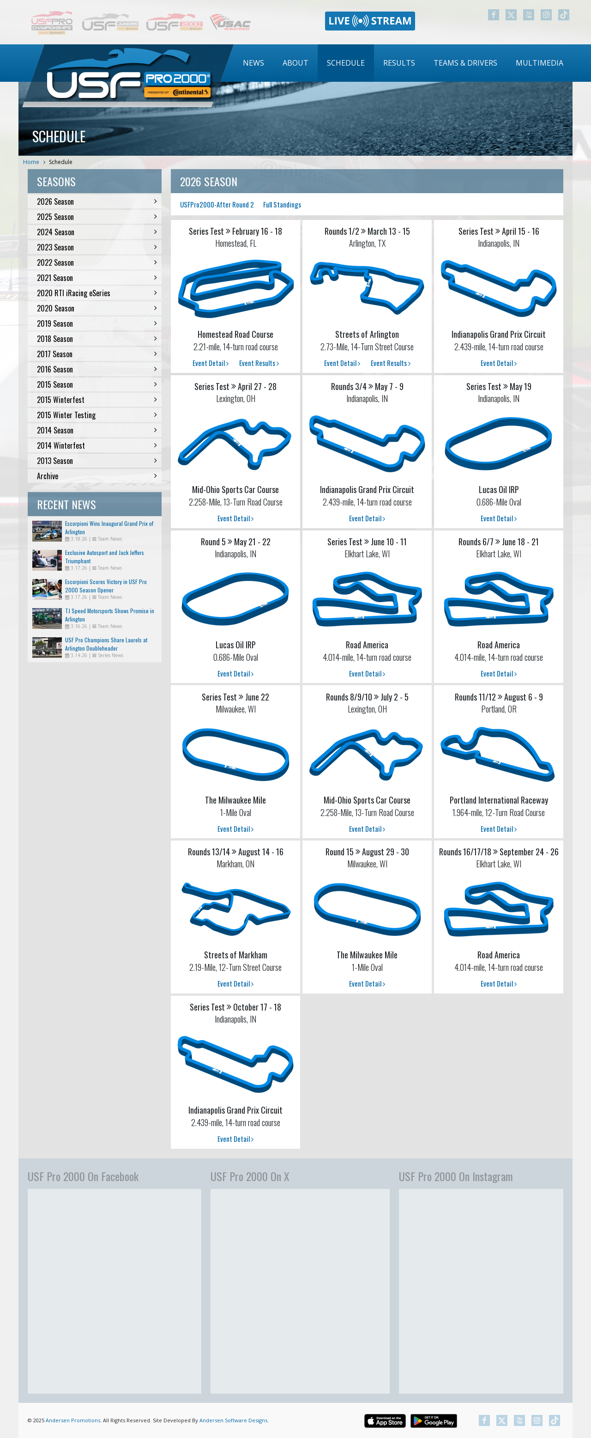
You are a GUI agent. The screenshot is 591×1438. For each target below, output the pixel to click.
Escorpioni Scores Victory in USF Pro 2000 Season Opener (106, 586)
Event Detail (211, 363)
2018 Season (97, 338)
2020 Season (97, 308)
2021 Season (97, 277)
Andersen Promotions (73, 1420)
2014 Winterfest (97, 445)
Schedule (346, 63)
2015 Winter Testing (97, 414)
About (295, 63)
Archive (97, 475)
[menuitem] (253, 63)
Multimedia (539, 63)
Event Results (259, 363)
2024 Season (97, 232)
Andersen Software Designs (233, 1420)
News (253, 63)
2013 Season (97, 460)
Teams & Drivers (465, 63)
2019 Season (97, 323)
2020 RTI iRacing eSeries (97, 293)
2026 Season (97, 201)
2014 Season (97, 430)
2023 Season (97, 247)
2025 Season (97, 216)
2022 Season (97, 262)
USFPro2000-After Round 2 (217, 204)
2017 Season (97, 354)
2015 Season (97, 384)
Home (31, 162)
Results (399, 63)
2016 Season (97, 369)
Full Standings (282, 204)
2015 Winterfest (97, 399)
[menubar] (403, 63)
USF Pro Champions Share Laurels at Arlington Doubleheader (106, 644)
